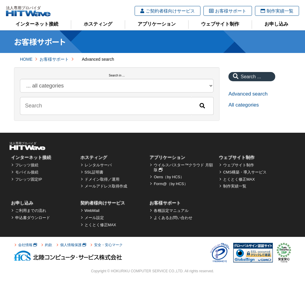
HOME (26, 59)
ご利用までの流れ (30, 210)
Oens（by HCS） (169, 177)
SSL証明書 (94, 172)
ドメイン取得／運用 (102, 179)
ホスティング (98, 23)
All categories (243, 105)
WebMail (92, 210)
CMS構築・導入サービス (245, 172)
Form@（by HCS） (171, 184)
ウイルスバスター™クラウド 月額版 (183, 167)
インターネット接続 (36, 23)
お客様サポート (227, 10)
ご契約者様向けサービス (167, 10)
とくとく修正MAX (239, 179)
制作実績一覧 (277, 10)
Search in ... (117, 75)
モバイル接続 (26, 172)
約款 (48, 245)
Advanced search (247, 94)
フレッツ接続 (26, 165)
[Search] (202, 105)
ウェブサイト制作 (220, 23)
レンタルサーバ (98, 165)
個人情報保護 (73, 245)
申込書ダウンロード (32, 217)
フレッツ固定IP (28, 179)
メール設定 (94, 217)
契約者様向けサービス (102, 202)
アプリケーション (157, 23)
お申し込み (276, 23)
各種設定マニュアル (171, 210)
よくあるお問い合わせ (173, 217)
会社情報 (27, 245)
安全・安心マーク (108, 245)
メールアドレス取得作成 (106, 186)
